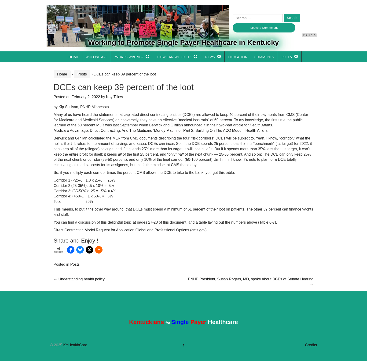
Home (74, 57)
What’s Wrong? (129, 57)
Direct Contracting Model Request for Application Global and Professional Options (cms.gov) (130, 230)
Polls (287, 57)
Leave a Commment (264, 27)
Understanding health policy (79, 279)
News (210, 57)
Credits (311, 345)
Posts (82, 74)
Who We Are (96, 57)
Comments (264, 57)
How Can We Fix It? (174, 57)
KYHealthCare (75, 345)
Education (238, 57)
